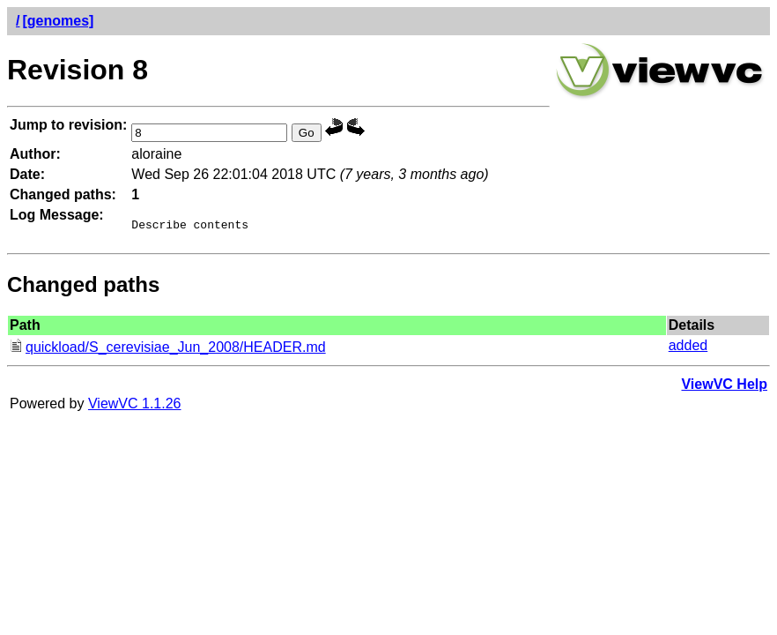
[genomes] (57, 20)
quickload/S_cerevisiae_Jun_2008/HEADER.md (168, 349)
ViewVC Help (724, 386)
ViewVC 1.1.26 (134, 406)
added (688, 347)
